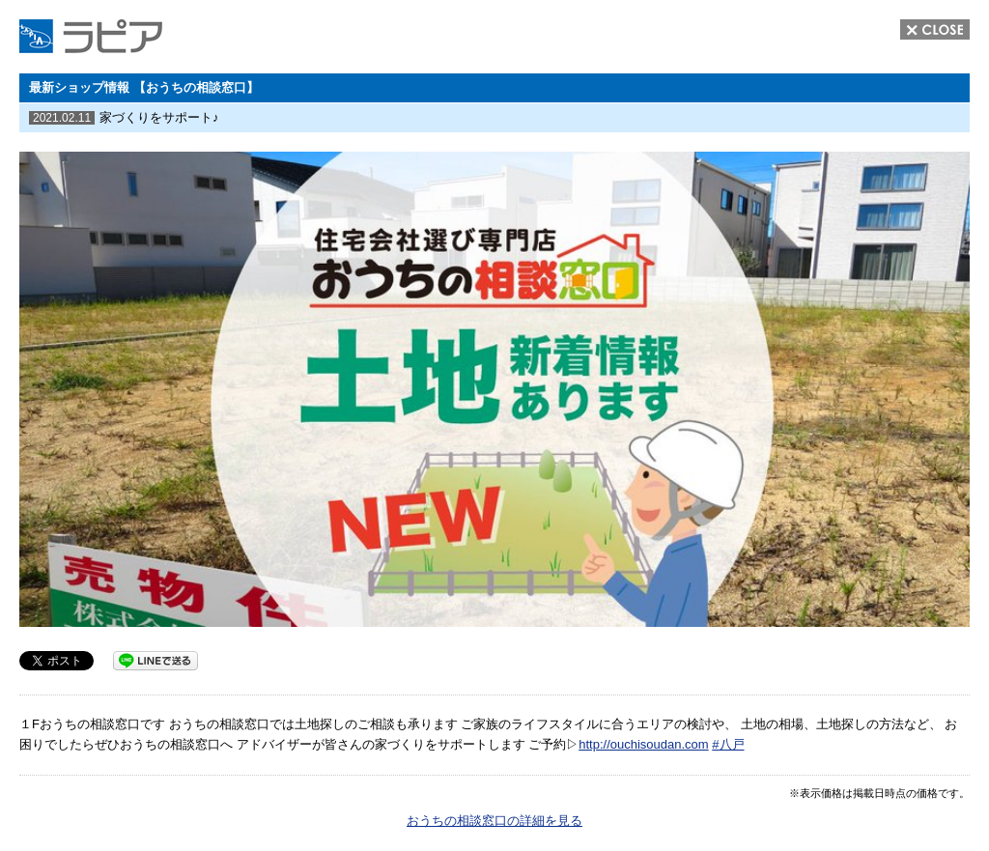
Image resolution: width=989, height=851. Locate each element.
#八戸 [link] (728, 744)
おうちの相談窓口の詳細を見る (494, 820)
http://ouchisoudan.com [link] (643, 744)
